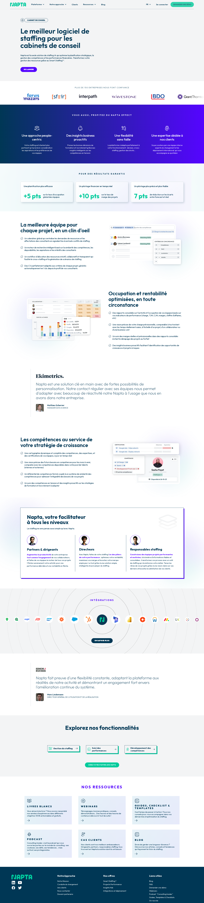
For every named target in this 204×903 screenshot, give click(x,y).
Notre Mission (63, 881)
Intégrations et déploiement (114, 891)
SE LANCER (29, 69)
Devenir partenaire (65, 894)
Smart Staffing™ (109, 881)
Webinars (153, 891)
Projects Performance (112, 884)
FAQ (151, 884)
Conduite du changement (67, 884)
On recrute (153, 900)
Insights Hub (108, 887)
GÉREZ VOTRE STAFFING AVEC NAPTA (102, 765)
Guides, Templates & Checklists (161, 897)
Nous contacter (63, 891)
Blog (151, 881)
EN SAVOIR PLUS (102, 640)
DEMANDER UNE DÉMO (182, 4)
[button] (38, 4)
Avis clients (61, 887)
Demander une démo (157, 887)
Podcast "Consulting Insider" (161, 894)
